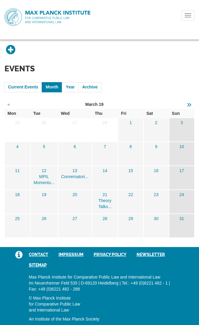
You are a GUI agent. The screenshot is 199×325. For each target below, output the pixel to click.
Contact (38, 254)
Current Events (23, 87)
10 (181, 146)
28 (105, 218)
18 (17, 194)
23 (156, 194)
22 (130, 194)
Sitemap (38, 265)
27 (74, 218)
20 (74, 194)
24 (181, 194)
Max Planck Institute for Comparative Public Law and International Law (47, 17)
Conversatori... (75, 176)
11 (17, 170)
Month (52, 87)
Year (70, 87)
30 (156, 218)
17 (181, 170)
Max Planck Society (81, 319)
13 (74, 170)
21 (105, 194)
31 (181, 218)
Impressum (71, 254)
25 (17, 218)
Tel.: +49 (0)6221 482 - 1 (145, 283)
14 (105, 170)
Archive (90, 87)
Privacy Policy (110, 254)
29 (130, 218)
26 (44, 218)
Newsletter (151, 254)
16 (156, 170)
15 (130, 170)
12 (44, 170)
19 (44, 194)
